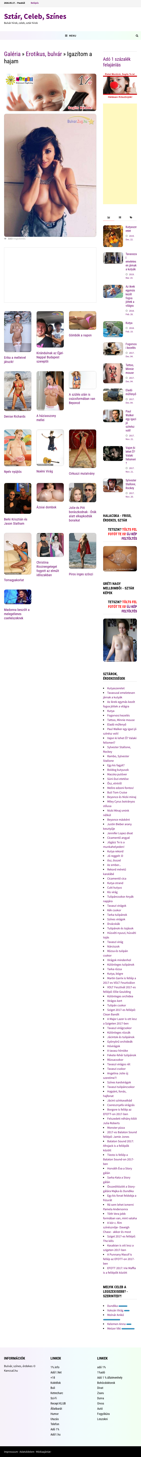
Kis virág (112, 892)
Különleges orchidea (120, 996)
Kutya (129, 323)
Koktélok (56, 1383)
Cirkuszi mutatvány (82, 473)
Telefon (55, 1424)
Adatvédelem (27, 1451)
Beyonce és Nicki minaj (121, 797)
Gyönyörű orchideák (120, 1041)
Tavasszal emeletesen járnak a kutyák (131, 261)
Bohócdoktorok (106, 1383)
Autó (100, 1408)
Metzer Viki (121, 1328)
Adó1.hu (56, 1434)
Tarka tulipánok (117, 915)
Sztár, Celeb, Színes (35, 16)
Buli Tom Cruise (117, 792)
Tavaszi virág (115, 942)
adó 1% (101, 1367)
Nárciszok (113, 946)
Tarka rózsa (114, 969)
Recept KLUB (58, 1403)
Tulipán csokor (116, 1005)
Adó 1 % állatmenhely (109, 1377)
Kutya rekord (115, 851)
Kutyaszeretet (116, 688)
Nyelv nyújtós (13, 472)
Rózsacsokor (115, 1060)
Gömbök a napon (80, 335)
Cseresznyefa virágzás (121, 1105)
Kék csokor (114, 910)
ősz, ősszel (114, 860)
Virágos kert (114, 1001)
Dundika (117, 1306)
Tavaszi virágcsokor (119, 1028)
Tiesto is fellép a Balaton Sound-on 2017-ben (118, 1159)
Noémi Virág (44, 471)
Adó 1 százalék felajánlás (117, 62)
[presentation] (108, 217)
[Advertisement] (120, 154)
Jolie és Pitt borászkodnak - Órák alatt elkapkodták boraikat (82, 514)
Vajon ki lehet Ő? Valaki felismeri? (131, 455)
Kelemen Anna (119, 1324)
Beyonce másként (118, 819)
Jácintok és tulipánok (120, 1037)
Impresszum (11, 1451)
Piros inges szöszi (81, 574)
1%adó (101, 1372)
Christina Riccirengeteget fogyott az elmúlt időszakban (47, 568)
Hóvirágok (113, 1046)
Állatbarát (56, 1408)
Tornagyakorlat (14, 580)
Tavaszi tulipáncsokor (121, 1087)
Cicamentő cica (116, 878)
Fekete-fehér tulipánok (121, 1055)
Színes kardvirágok (119, 1082)
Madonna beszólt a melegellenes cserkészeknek (17, 614)
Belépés (35, 2)
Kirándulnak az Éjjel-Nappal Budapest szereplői (50, 357)
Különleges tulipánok (120, 964)
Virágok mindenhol (119, 960)
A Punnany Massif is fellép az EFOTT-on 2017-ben (119, 1258)
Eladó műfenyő (131, 392)
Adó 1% (55, 1429)
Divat (100, 1388)
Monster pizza (116, 1127)
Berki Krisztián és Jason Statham (15, 521)
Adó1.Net (56, 1372)
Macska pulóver (117, 774)
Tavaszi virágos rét (118, 1064)
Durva (100, 1398)
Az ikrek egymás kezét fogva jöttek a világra (130, 296)
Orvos (100, 1403)
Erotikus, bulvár (44, 54)
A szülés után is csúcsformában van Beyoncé (82, 398)
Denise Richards (14, 416)
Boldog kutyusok (118, 770)
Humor (55, 1414)
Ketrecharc (57, 1393)
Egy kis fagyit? (116, 765)
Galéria (12, 54)
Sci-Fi (54, 1398)
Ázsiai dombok (46, 507)
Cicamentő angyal (118, 838)
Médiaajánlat (43, 1451)
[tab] (108, 217)
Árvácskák (113, 924)
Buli (53, 1388)
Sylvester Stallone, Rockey (131, 484)
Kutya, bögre (115, 973)
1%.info (55, 1367)
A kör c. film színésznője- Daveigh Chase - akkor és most (117, 1227)
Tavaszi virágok (116, 906)
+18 (53, 1377)
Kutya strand (115, 883)
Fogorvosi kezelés (131, 346)
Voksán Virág (118, 1310)
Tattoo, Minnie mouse (130, 368)
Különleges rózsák (118, 1032)
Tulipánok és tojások (120, 928)
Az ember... (114, 865)
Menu (70, 35)
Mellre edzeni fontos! (120, 788)
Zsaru (100, 1393)
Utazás (55, 1419)
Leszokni (102, 1419)
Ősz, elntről (114, 783)
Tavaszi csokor (116, 1069)
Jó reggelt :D (115, 856)
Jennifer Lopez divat (120, 833)
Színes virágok (116, 919)
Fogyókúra (103, 1414)
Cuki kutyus (114, 887)
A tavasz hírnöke (117, 1050)
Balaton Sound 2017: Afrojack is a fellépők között (118, 1145)
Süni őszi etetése (118, 779)
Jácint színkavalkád (119, 1100)
